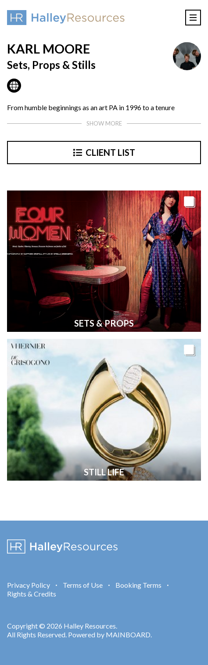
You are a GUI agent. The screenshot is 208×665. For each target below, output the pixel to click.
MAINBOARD (128, 634)
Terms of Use (83, 585)
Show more (104, 123)
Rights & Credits (31, 594)
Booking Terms (138, 585)
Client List (104, 152)
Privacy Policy (28, 585)
